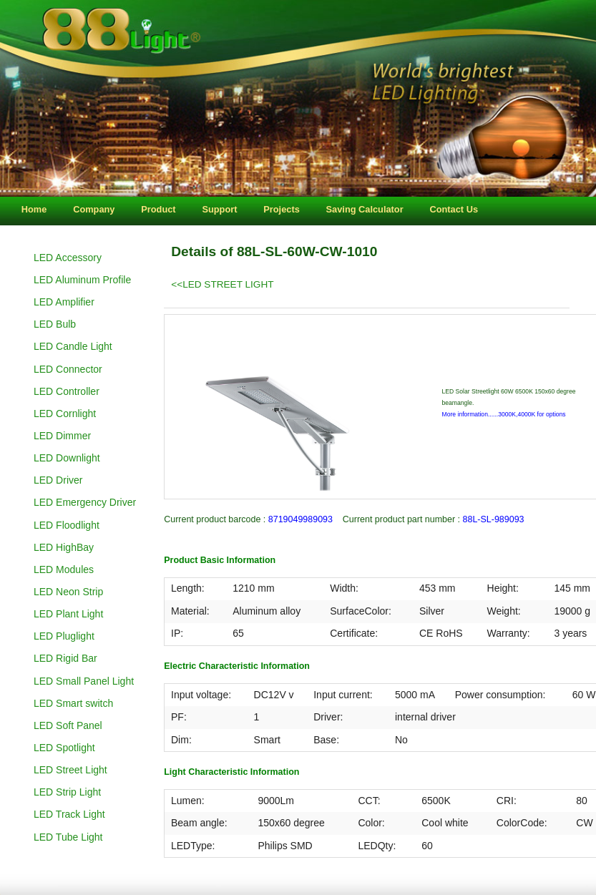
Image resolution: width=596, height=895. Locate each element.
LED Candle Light (73, 346)
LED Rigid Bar (65, 658)
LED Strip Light (67, 792)
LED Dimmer (62, 435)
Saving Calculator (365, 209)
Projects (281, 209)
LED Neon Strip (68, 591)
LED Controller (66, 391)
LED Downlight (67, 458)
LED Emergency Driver (85, 502)
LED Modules (64, 569)
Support (219, 209)
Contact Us (453, 209)
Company (93, 209)
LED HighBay (64, 547)
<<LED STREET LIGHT (222, 284)
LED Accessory (68, 257)
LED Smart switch (73, 703)
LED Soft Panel (68, 725)
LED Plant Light (68, 614)
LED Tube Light (68, 837)
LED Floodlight (66, 525)
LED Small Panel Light (84, 681)
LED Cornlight (65, 413)
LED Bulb (55, 324)
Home (34, 209)
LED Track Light (69, 814)
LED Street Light (70, 770)
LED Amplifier (64, 302)
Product (158, 209)
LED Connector (68, 369)
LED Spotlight (64, 747)
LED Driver (58, 480)
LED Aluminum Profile (82, 279)
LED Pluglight (64, 636)
